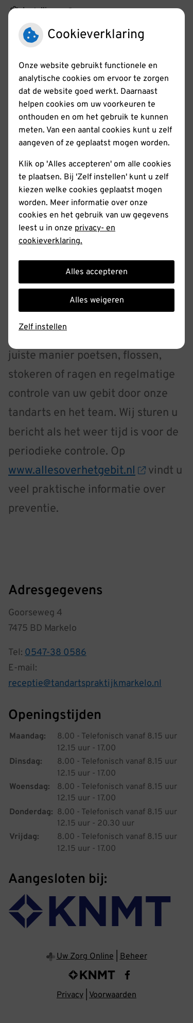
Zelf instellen (43, 327)
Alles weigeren (96, 300)
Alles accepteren (96, 272)
